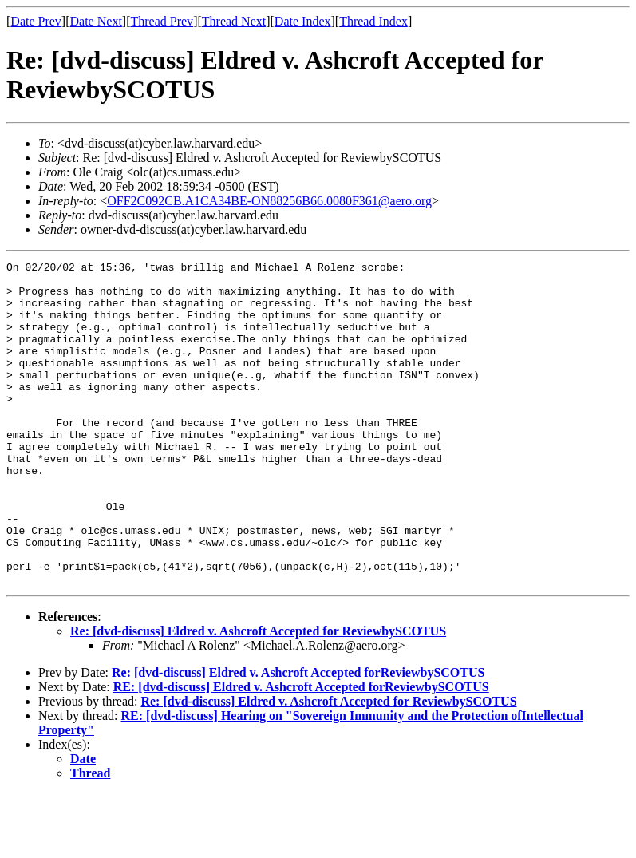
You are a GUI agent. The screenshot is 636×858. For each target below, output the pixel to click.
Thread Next (234, 21)
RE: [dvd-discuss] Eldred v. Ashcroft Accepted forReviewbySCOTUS (301, 751)
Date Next (96, 21)
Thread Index (373, 21)
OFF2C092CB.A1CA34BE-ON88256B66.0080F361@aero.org (269, 201)
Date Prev (35, 21)
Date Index (303, 21)
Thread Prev (161, 21)
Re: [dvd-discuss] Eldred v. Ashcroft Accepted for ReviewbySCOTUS (258, 695)
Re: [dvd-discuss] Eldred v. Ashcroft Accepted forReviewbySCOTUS (298, 737)
